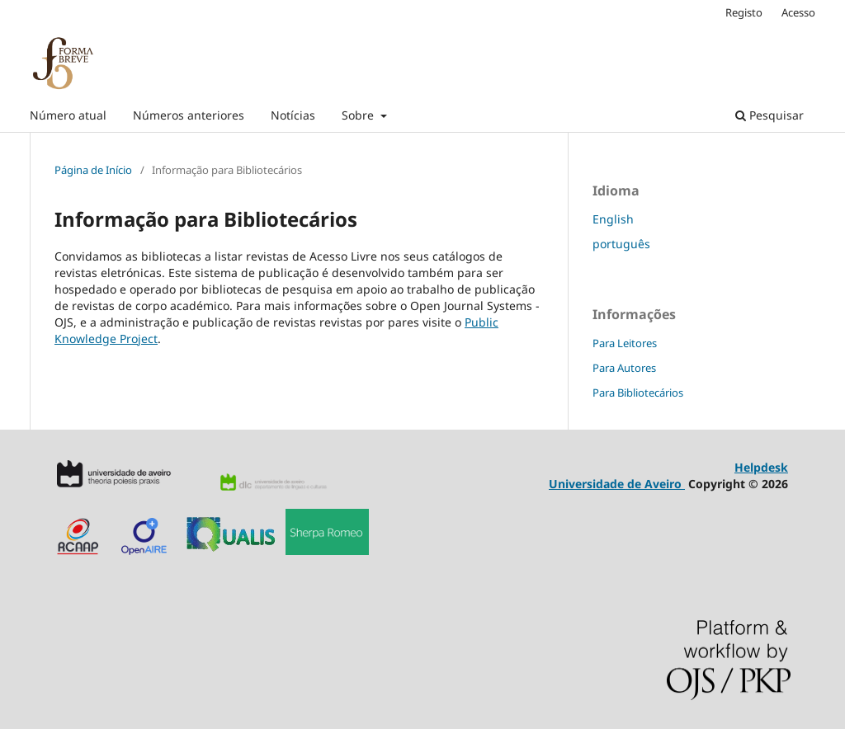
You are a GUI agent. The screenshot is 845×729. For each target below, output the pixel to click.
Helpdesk (761, 467)
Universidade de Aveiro (617, 483)
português (621, 244)
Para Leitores (624, 343)
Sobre (359, 115)
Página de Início (93, 169)
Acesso (798, 12)
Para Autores (624, 367)
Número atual (68, 115)
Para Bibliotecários (637, 392)
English (613, 219)
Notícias (293, 115)
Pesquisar (769, 115)
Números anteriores (188, 115)
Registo (743, 12)
